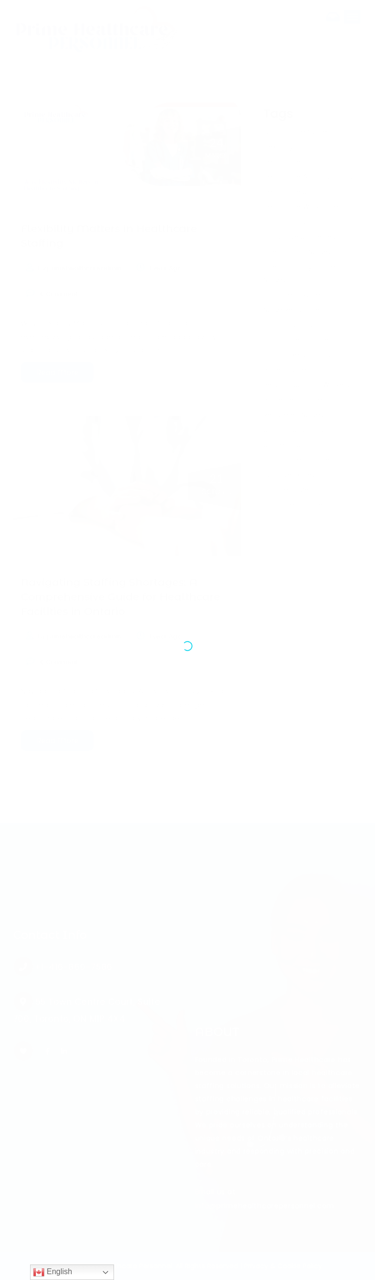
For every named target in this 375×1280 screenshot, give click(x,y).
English (52, 1272)
